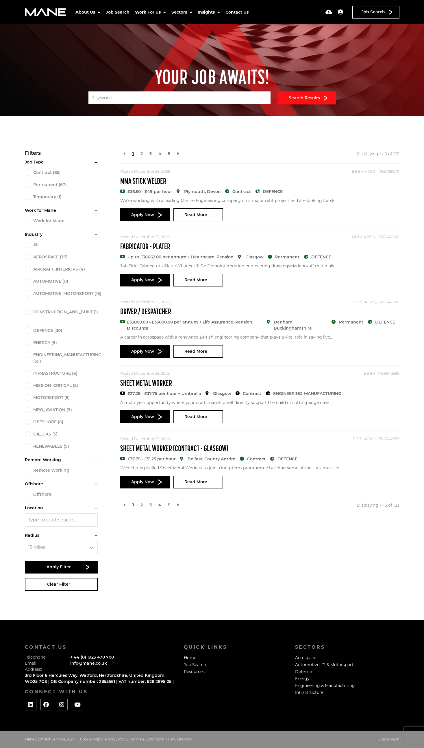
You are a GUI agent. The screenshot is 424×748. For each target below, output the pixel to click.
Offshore (42, 494)
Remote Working (51, 470)
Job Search (117, 12)
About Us (85, 12)
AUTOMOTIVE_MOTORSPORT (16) (67, 293)
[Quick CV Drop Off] (328, 12)
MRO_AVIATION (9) (52, 409)
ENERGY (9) (45, 342)
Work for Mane (48, 220)
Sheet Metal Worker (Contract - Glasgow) (174, 449)
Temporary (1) (47, 196)
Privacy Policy (116, 739)
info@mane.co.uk (88, 663)
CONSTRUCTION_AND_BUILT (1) (65, 312)
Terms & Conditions (147, 739)
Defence (303, 671)
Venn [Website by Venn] (395, 739)
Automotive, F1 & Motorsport (324, 664)
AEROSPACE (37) (50, 257)
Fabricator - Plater (145, 247)
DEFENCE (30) (47, 330)
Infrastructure (309, 692)
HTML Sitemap (179, 739)
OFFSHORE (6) (48, 421)
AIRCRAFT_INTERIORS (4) (59, 269)
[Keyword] (179, 97)
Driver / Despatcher (145, 312)
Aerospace (305, 657)
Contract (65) (47, 172)
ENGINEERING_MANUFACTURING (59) (67, 358)
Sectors (179, 12)
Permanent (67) (50, 184)
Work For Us (148, 12)
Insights (207, 12)
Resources (194, 671)
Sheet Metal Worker (146, 384)
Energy (302, 678)
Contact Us (237, 12)
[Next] (177, 154)
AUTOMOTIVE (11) (50, 281)
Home (190, 657)
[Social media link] (30, 704)
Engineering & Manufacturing (325, 685)
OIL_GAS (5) (45, 434)
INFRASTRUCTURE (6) (55, 373)
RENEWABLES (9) (51, 446)
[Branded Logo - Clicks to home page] (45, 12)
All (35, 244)
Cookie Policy (91, 739)
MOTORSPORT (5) (51, 397)
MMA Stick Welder (143, 182)
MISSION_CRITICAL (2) (55, 385)
